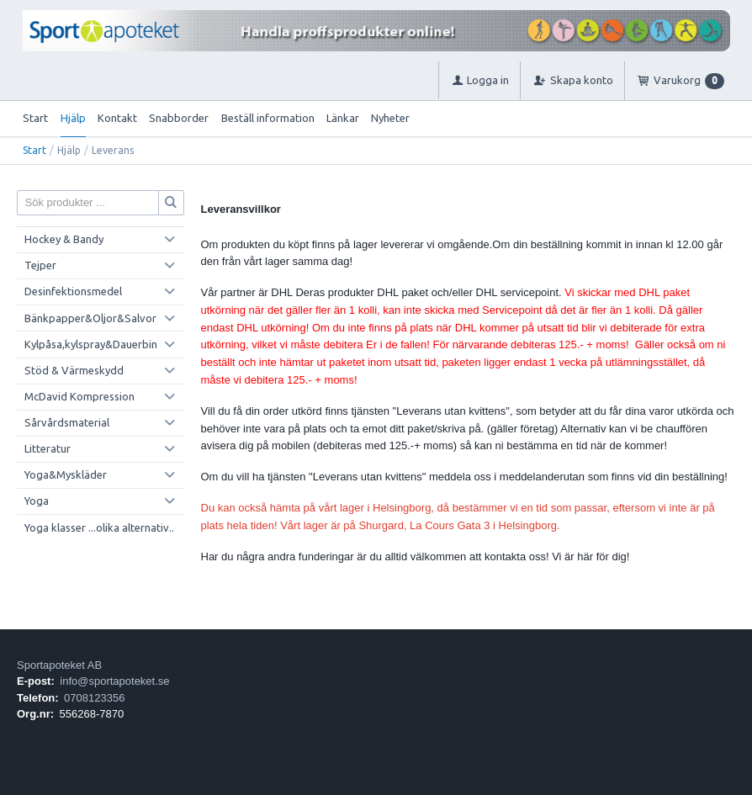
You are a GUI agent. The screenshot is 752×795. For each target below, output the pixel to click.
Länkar (342, 118)
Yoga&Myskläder (65, 474)
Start (35, 118)
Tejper (40, 265)
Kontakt (117, 118)
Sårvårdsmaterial (66, 422)
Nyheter (390, 118)
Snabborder (179, 118)
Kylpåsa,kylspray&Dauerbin (90, 344)
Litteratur (47, 448)
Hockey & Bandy (63, 239)
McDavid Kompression (79, 396)
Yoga (36, 500)
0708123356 (94, 698)
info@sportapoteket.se (114, 681)
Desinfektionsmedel (73, 291)
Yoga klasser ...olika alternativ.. (99, 527)
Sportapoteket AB (59, 665)
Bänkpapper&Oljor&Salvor (90, 318)
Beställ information (268, 118)
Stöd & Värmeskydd (74, 370)
